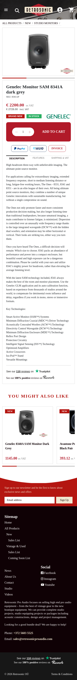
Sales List (14, 540)
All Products (11, 23)
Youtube (48, 584)
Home (8, 522)
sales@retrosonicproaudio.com (32, 639)
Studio (8, 588)
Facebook (48, 572)
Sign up (64, 500)
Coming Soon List (19, 558)
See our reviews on (30, 378)
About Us (10, 576)
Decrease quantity (16, 132)
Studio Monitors (46, 23)
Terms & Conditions (62, 674)
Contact (9, 582)
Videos (8, 594)
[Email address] (29, 500)
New (28, 23)
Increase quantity (29, 132)
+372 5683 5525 (23, 633)
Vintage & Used (16, 546)
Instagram (48, 578)
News (7, 570)
